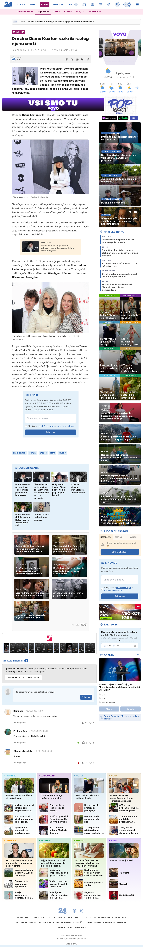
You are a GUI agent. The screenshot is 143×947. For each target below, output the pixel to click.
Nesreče (105, 537)
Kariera (61, 918)
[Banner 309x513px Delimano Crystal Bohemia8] (50, 648)
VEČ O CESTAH (121, 551)
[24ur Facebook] (74, 911)
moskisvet (11, 840)
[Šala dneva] (134, 645)
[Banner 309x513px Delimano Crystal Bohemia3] (19, 648)
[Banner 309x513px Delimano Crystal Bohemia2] (13, 648)
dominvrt (46, 840)
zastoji (120, 537)
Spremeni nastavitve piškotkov (110, 918)
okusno (79, 840)
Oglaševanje (24, 918)
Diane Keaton (19, 453)
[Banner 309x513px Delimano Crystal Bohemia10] (63, 648)
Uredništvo (39, 918)
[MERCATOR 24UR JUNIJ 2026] (49, 638)
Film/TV (80, 11)
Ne (103, 698)
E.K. (19, 59)
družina (62, 453)
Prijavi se (50, 432)
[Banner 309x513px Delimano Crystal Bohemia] (6, 648)
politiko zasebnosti (66, 426)
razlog (43, 453)
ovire (133, 537)
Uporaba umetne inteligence (71, 927)
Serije (56, 11)
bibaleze (10, 776)
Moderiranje (74, 918)
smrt (52, 453)
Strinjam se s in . (52, 426)
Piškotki (87, 918)
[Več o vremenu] (137, 87)
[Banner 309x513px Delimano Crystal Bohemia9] (56, 648)
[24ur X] (81, 911)
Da (103, 694)
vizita (78, 776)
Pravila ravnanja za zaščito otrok (74, 922)
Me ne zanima (108, 702)
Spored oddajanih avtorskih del (110, 922)
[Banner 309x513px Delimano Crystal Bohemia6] (38, 648)
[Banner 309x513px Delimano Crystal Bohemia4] (25, 648)
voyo (113, 840)
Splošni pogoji (46, 922)
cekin (113, 776)
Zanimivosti (95, 11)
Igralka (32, 453)
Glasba (68, 11)
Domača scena (25, 11)
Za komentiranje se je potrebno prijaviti (53, 695)
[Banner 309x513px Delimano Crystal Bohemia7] (44, 648)
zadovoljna (47, 776)
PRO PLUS (51, 918)
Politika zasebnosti (26, 922)
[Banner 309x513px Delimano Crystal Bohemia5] (31, 648)
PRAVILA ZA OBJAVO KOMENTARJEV (23, 678)
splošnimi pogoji (47, 426)
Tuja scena (43, 11)
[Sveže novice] (15, 21)
